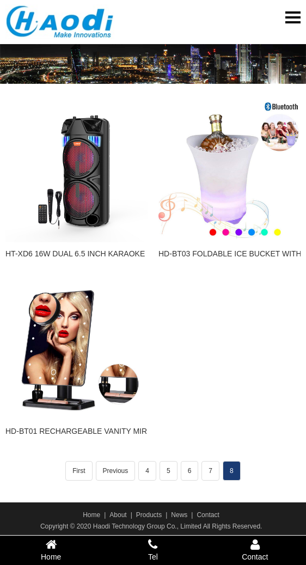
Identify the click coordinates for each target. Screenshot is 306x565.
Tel (153, 549)
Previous (115, 471)
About (117, 515)
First (78, 471)
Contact (208, 515)
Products (149, 515)
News (179, 515)
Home (91, 515)
